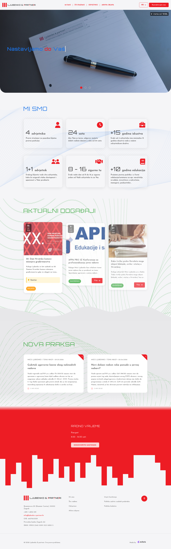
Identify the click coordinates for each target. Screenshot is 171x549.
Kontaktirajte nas (159, 5)
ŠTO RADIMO (80, 5)
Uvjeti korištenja (110, 497)
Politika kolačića (110, 506)
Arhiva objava (74, 511)
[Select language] (143, 4)
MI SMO (68, 5)
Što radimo (73, 501)
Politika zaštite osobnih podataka (117, 501)
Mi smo (71, 497)
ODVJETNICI (93, 5)
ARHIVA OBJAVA (108, 5)
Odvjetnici (72, 506)
